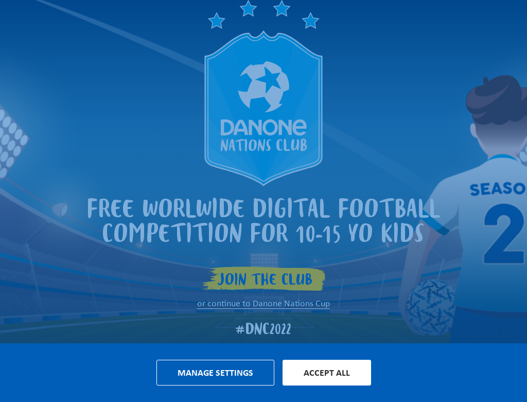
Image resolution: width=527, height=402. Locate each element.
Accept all (327, 372)
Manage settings (215, 372)
